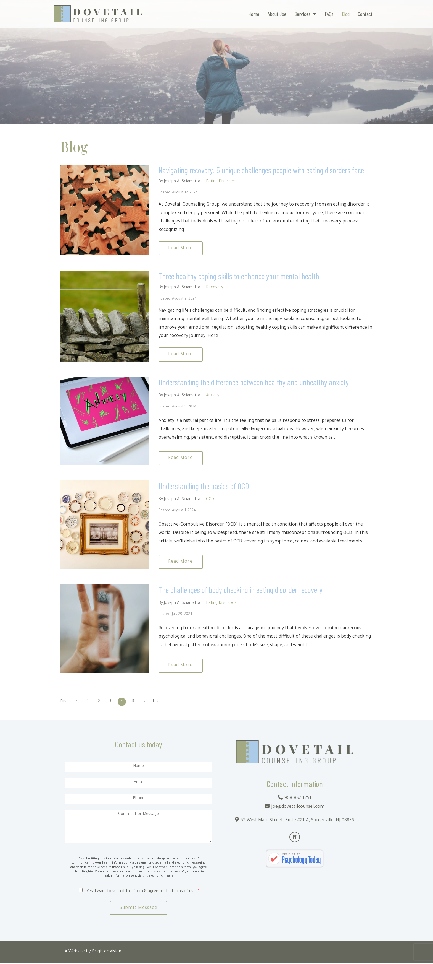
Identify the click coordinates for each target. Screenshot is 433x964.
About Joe (277, 14)
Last (158, 702)
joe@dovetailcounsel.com (297, 807)
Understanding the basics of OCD (204, 486)
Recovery (214, 288)
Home (253, 14)
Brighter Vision (106, 952)
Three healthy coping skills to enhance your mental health (239, 276)
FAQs (329, 14)
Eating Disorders (221, 182)
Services (303, 14)
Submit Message (138, 908)
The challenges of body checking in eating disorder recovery (241, 590)
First (64, 702)
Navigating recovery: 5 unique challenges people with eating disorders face (261, 170)
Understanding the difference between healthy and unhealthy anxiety (254, 383)
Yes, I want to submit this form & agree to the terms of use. (142, 892)
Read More (181, 248)
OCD (210, 500)
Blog (346, 14)
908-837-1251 (297, 799)
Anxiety (212, 396)
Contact (365, 14)
